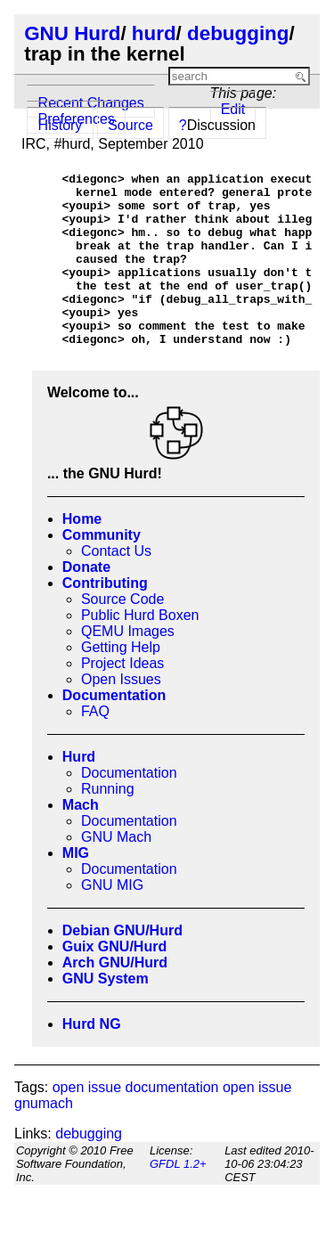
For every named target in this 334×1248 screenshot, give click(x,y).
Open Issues (121, 714)
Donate (86, 601)
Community (101, 569)
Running (107, 823)
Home (82, 553)
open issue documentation (136, 1122)
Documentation (114, 730)
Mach (80, 839)
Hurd (78, 791)
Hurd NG (91, 1058)
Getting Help (120, 681)
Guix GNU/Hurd (114, 981)
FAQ (95, 746)
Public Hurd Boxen (140, 649)
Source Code (122, 633)
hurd (154, 33)
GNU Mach (116, 871)
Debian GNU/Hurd (122, 965)
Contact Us (116, 585)
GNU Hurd (72, 33)
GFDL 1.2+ (178, 1198)
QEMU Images (128, 665)
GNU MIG (112, 919)
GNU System (105, 1013)
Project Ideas (122, 698)
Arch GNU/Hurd (114, 997)
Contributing (105, 617)
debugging (238, 33)
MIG (75, 887)
